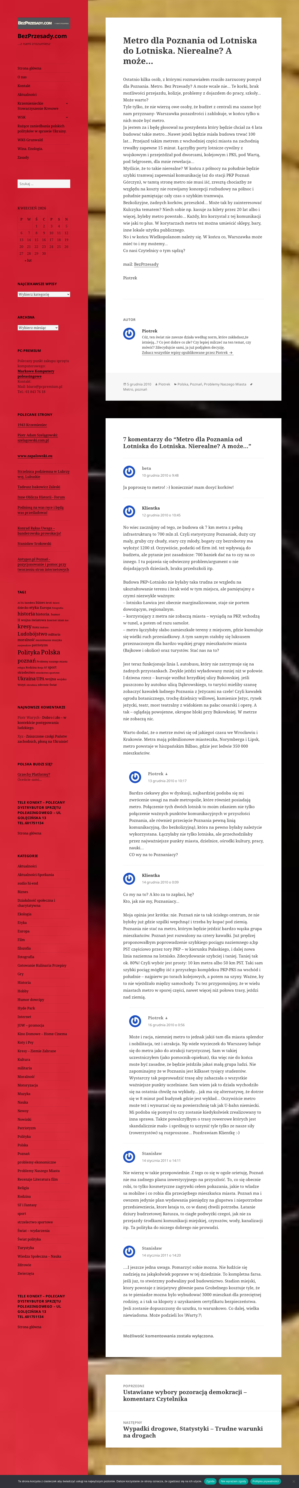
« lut (28, 260)
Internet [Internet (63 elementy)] (52, 620)
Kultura (24, 1059)
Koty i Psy (25, 1042)
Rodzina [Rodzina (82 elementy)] (31, 667)
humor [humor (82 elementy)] (55, 614)
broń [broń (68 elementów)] (49, 602)
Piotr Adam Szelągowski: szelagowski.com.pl (38, 438)
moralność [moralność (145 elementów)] (26, 639)
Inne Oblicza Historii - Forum (41, 497)
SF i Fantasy (27, 1205)
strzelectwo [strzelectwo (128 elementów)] (26, 672)
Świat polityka (29, 1239)
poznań (141, 389)
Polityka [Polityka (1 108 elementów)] (29, 652)
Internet (24, 1016)
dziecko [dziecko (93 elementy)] (23, 608)
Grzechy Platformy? (34, 774)
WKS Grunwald (30, 140)
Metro (128, 389)
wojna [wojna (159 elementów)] (50, 678)
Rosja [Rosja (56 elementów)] (40, 667)
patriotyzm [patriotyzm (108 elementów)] (40, 645)
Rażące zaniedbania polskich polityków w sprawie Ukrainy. (42, 128)
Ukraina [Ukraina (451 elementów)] (27, 678)
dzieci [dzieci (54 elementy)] (56, 602)
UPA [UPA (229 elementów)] (40, 678)
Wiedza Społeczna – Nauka (39, 1256)
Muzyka (24, 1093)
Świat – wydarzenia (34, 1230)
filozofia (24, 948)
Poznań (24, 1153)
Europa (24, 931)
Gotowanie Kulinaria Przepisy (42, 965)
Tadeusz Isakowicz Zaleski (39, 487)
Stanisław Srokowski (34, 543)
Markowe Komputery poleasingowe (36, 374)
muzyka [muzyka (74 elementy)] (57, 640)
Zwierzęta (26, 1273)
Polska (23, 1145)
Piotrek (164, 384)
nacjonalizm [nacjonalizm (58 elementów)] (24, 645)
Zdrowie (24, 1265)
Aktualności (27, 94)
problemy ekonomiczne (37, 1162)
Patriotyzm (27, 1128)
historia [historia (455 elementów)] (26, 613)
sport (22, 1213)
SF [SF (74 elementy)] (45, 667)
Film (21, 939)
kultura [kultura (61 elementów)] (44, 627)
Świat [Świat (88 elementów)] (53, 685)
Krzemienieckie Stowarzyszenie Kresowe (38, 106)
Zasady (23, 157)
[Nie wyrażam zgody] (294, 1481)
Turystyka (26, 1247)
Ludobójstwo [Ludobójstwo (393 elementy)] (32, 634)
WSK (21, 117)
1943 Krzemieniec (32, 424)
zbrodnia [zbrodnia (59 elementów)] (32, 684)
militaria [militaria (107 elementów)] (54, 634)
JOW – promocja (31, 1025)
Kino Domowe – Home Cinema (42, 1034)
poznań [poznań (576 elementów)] (27, 660)
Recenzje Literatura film (38, 1179)
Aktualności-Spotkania (36, 874)
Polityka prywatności (266, 1481)
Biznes (23, 891)
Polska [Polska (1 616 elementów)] (50, 652)
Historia (24, 982)
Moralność (26, 1076)
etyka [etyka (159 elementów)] (34, 607)
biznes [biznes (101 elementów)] (40, 602)
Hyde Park (26, 1008)
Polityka (24, 1136)
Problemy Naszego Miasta (39, 1170)
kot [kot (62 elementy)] (67, 620)
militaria (25, 1068)
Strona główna (29, 68)
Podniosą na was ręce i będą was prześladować (41, 510)
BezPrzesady (146, 264)
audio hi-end (28, 883)
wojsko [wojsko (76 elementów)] (62, 679)
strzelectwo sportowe (35, 1222)
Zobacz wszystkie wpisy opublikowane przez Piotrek (185, 352)
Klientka (151, 508)
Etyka (22, 922)
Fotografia (26, 956)
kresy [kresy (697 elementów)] (24, 626)
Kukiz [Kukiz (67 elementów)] (35, 627)
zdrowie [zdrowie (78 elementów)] (43, 685)
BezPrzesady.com (42, 36)
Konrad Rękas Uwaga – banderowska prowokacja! (39, 531)
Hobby (23, 991)
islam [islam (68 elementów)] (61, 620)
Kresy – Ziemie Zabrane (37, 1051)
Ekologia (24, 914)
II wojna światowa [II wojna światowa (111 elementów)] (32, 620)
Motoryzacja (28, 1085)
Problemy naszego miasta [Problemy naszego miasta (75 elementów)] (52, 661)
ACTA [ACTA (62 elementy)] (21, 602)
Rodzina (24, 1196)
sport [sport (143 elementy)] (52, 667)
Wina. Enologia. (30, 148)
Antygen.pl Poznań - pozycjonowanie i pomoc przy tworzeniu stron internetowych (43, 564)
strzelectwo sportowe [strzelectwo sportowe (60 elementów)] (48, 672)
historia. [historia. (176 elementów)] (43, 614)
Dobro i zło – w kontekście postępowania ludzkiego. (42, 722)
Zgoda (210, 1481)
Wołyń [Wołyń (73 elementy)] (22, 685)
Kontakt (24, 85)
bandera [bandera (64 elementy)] (30, 602)
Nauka (23, 1102)
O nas (22, 77)
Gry (21, 974)
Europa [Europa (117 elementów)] (45, 607)
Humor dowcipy (31, 999)
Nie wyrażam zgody (233, 1481)
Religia (23, 1188)
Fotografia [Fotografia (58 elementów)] (57, 607)
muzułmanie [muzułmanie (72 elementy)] (43, 640)
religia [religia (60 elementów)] (21, 667)
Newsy (23, 1111)
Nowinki (24, 1119)
